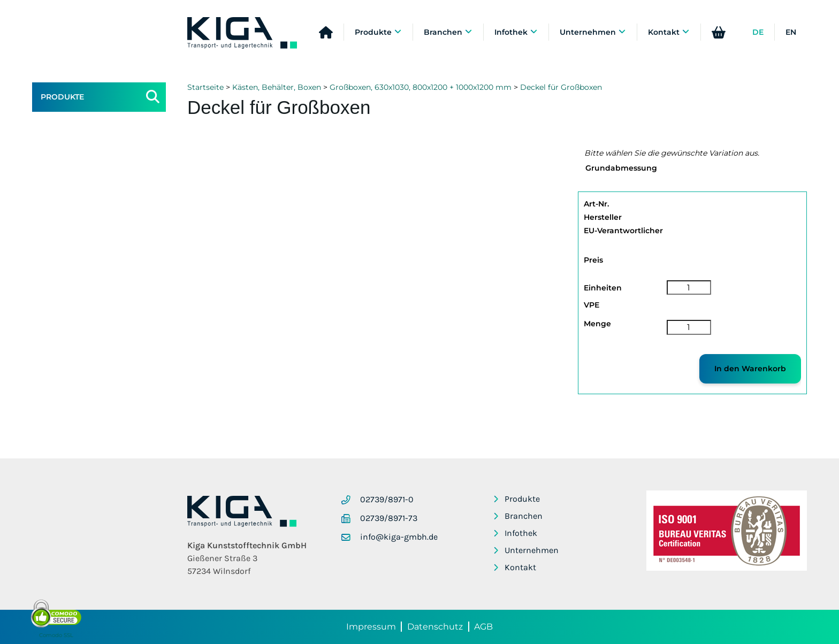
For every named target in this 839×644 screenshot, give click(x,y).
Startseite (205, 87)
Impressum (371, 627)
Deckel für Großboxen (561, 87)
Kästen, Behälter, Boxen (276, 87)
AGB (483, 627)
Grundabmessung (621, 168)
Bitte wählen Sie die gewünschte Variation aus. (671, 153)
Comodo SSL (56, 635)
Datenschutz (435, 627)
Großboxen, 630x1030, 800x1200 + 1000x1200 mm (421, 87)
